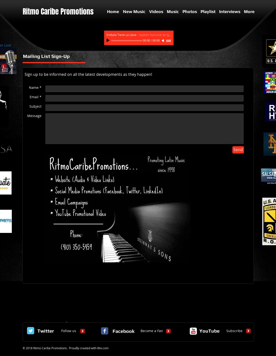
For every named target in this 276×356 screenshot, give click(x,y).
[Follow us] (68, 330)
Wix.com (102, 348)
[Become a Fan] (152, 330)
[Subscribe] (234, 330)
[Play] (108, 40)
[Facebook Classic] (104, 331)
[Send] (238, 150)
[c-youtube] (193, 331)
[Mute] (163, 40)
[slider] (168, 41)
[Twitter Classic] (30, 330)
